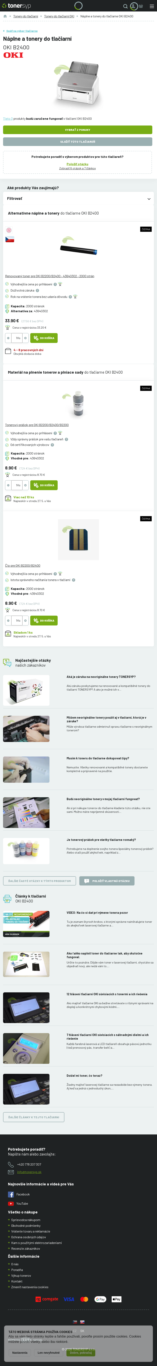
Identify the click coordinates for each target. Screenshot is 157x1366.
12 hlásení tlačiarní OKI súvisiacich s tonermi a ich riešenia (107, 994)
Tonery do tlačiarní (25, 16)
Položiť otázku (77, 164)
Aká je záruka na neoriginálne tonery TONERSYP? (101, 676)
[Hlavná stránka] (16, 6)
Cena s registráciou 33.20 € (29, 327)
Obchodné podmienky (25, 1225)
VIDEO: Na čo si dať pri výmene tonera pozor (97, 912)
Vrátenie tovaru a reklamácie (30, 1231)
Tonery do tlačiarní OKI (59, 16)
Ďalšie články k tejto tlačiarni (33, 1117)
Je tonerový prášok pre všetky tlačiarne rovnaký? (101, 839)
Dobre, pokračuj (81, 1352)
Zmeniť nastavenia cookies (29, 1287)
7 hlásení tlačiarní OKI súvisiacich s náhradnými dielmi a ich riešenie (108, 1036)
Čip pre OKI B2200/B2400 (22, 565)
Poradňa (17, 1270)
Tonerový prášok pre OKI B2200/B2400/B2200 (37, 424)
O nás (15, 1264)
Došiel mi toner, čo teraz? (84, 1075)
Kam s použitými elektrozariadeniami (36, 1243)
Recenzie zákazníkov (25, 1248)
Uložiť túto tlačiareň (77, 141)
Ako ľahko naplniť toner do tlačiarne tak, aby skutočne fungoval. (104, 955)
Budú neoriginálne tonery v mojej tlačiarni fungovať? (103, 799)
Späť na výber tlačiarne (22, 31)
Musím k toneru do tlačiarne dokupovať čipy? (98, 758)
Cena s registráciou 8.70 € (28, 474)
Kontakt (16, 1281)
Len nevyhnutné (48, 1352)
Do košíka (44, 338)
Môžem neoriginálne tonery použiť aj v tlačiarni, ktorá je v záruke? (106, 719)
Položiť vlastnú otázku (107, 881)
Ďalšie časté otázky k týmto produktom (39, 881)
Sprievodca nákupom (25, 1220)
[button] (126, 6)
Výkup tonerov (21, 1275)
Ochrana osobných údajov (28, 1237)
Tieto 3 (8, 118)
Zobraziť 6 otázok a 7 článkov (77, 168)
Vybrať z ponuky (77, 130)
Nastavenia (19, 1352)
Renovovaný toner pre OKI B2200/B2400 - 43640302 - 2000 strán (49, 276)
